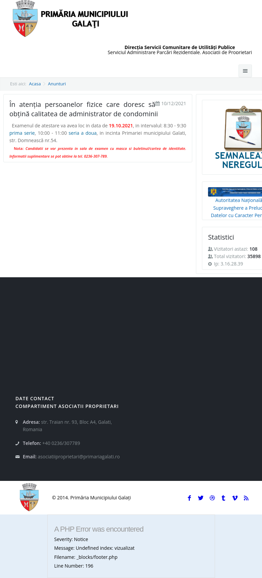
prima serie (22, 133)
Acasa (35, 84)
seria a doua (83, 133)
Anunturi (57, 84)
